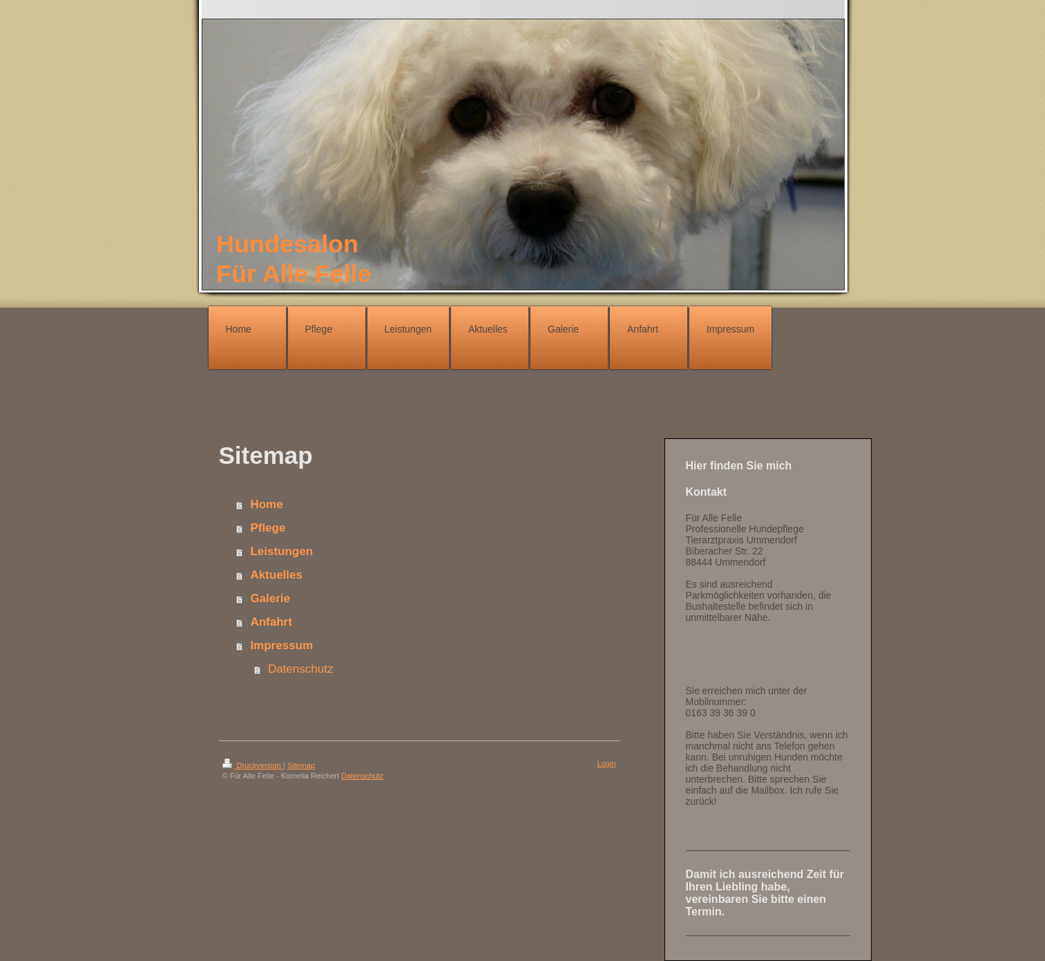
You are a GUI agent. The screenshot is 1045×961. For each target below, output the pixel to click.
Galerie (270, 598)
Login (606, 763)
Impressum (281, 645)
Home (266, 504)
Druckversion (252, 765)
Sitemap (301, 765)
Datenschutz (301, 668)
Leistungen (281, 551)
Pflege (267, 527)
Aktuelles (276, 574)
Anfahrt (270, 621)
